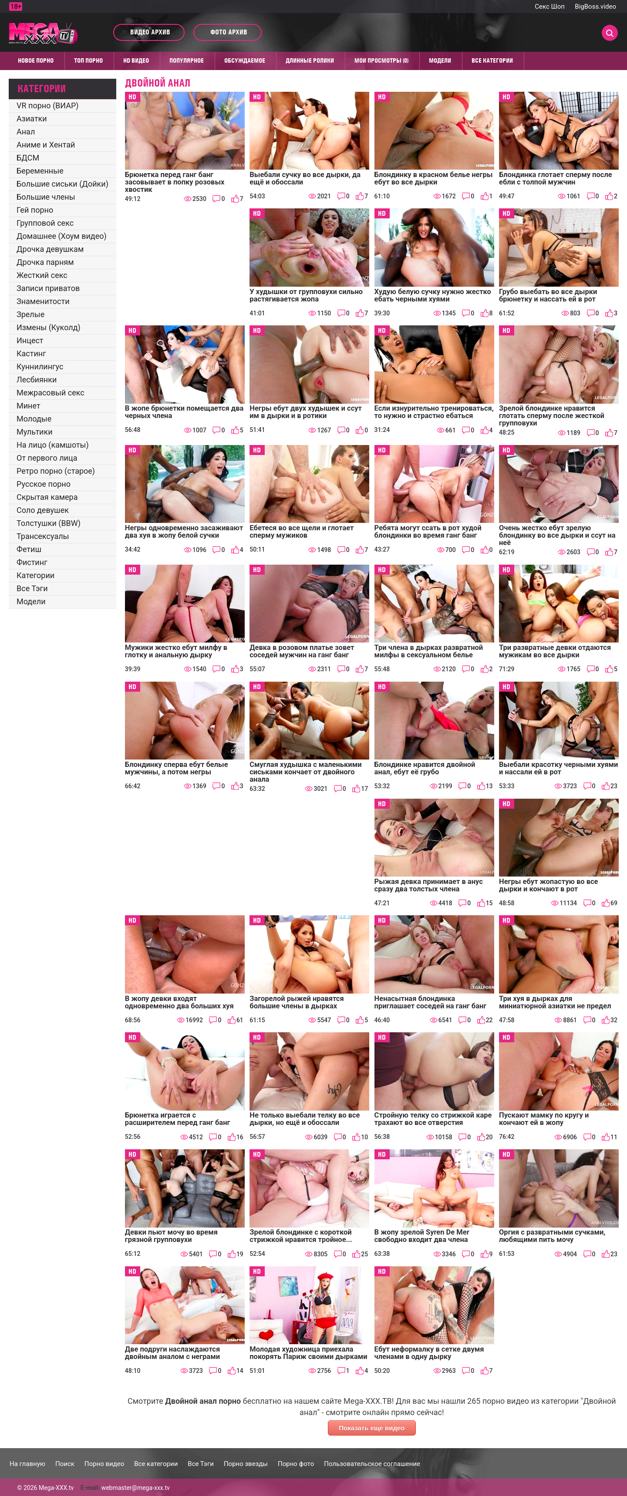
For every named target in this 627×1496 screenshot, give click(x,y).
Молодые (34, 418)
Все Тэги (32, 588)
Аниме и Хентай (46, 144)
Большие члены (46, 196)
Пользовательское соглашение (372, 1464)
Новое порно (36, 60)
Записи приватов (48, 288)
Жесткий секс (42, 275)
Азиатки (32, 118)
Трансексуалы (43, 536)
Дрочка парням (45, 262)
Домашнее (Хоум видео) (62, 236)
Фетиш (29, 549)
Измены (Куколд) (49, 327)
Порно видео (104, 1464)
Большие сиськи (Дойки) (62, 183)
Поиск (64, 1464)
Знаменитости (43, 301)
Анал (26, 131)
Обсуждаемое (244, 60)
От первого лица (47, 457)
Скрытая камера (47, 497)
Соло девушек (43, 510)
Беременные (40, 170)
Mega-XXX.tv (56, 1487)
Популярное (186, 60)
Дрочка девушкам (50, 249)
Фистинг (32, 562)
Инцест (30, 340)
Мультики (35, 431)
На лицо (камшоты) (53, 444)
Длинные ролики (310, 60)
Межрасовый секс (50, 392)
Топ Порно (88, 60)
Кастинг (31, 353)
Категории (35, 575)
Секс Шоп (550, 6)
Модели (440, 60)
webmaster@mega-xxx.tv (135, 1487)
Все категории (492, 60)
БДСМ (28, 157)
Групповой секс (45, 223)
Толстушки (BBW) (49, 523)
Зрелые (30, 314)
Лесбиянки (37, 379)
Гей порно (35, 209)
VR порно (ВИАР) (48, 105)
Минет (28, 405)
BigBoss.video (595, 6)
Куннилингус (40, 366)
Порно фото (296, 1464)
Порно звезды (246, 1464)
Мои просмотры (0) (381, 60)
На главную (27, 1464)
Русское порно (44, 484)
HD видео (136, 60)
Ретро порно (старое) (56, 470)
